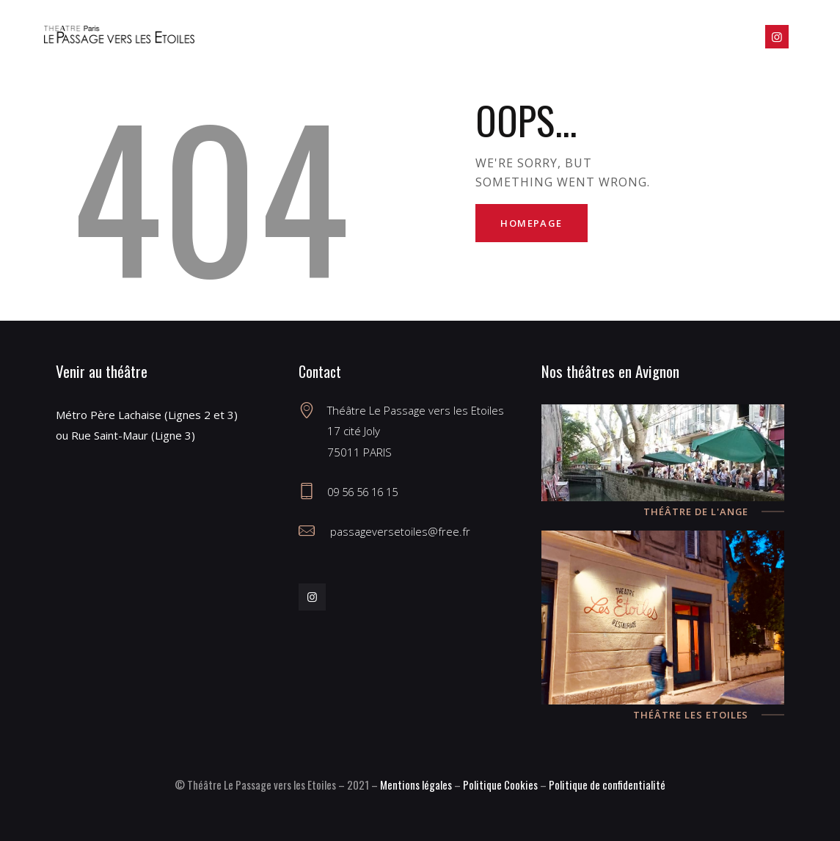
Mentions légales (416, 784)
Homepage (533, 223)
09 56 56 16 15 (366, 491)
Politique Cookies (500, 784)
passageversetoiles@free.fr (398, 531)
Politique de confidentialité (607, 784)
